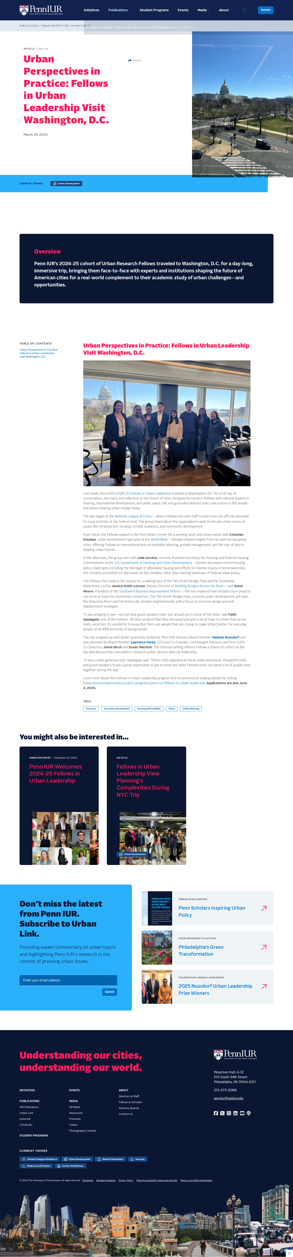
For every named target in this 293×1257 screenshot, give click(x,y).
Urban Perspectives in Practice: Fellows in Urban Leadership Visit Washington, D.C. (39, 353)
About (224, 10)
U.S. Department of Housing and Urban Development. (153, 562)
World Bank (159, 539)
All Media (74, 1107)
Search (245, 10)
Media (202, 10)
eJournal (25, 1119)
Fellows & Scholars (130, 1102)
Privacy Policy (126, 1180)
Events (183, 10)
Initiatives (91, 10)
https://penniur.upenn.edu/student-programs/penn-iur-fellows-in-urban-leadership (144, 683)
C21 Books (26, 1124)
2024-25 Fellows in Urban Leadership (143, 493)
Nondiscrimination (106, 1180)
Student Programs (154, 10)
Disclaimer (87, 1180)
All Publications (29, 1107)
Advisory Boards (129, 1108)
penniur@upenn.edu (228, 1098)
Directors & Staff (129, 1096)
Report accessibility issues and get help (157, 1180)
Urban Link (26, 1113)
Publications (118, 10)
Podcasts (75, 1119)
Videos (73, 1124)
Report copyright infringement (196, 1180)
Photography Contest (82, 1130)
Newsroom (76, 1113)
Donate (266, 10)
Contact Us (126, 1114)
